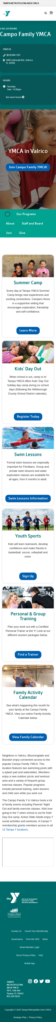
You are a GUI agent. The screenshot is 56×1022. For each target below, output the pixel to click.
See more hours (15, 97)
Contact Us (16, 931)
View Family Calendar (28, 737)
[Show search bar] (46, 13)
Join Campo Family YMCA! (28, 167)
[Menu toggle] (51, 12)
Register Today (28, 416)
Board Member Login (29, 947)
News (45, 939)
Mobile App (29, 963)
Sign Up (28, 576)
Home (7, 214)
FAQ (41, 955)
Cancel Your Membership (36, 931)
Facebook (36, 981)
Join (9, 233)
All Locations (9, 28)
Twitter (41, 981)
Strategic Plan (19, 1017)
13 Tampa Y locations (15, 829)
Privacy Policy (35, 1017)
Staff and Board (32, 223)
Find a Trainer (28, 654)
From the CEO (32, 939)
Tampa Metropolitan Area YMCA (21, 3)
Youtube (47, 981)
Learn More (28, 330)
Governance (17, 939)
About (10, 223)
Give (22, 233)
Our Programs (26, 214)
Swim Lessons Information (28, 498)
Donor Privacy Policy (26, 955)
